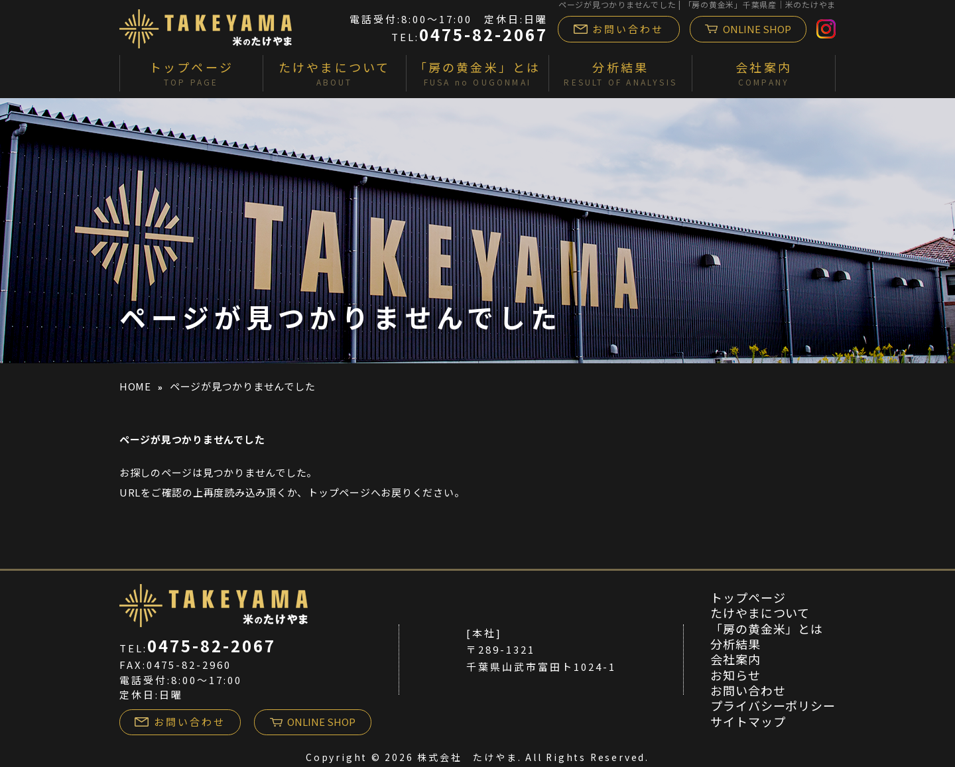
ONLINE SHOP (748, 29)
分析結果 (735, 643)
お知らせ (735, 674)
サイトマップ (747, 721)
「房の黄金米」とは (766, 628)
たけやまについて (760, 612)
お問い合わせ (619, 29)
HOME (135, 386)
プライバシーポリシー (773, 705)
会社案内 (735, 659)
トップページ (339, 492)
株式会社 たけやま (467, 757)
